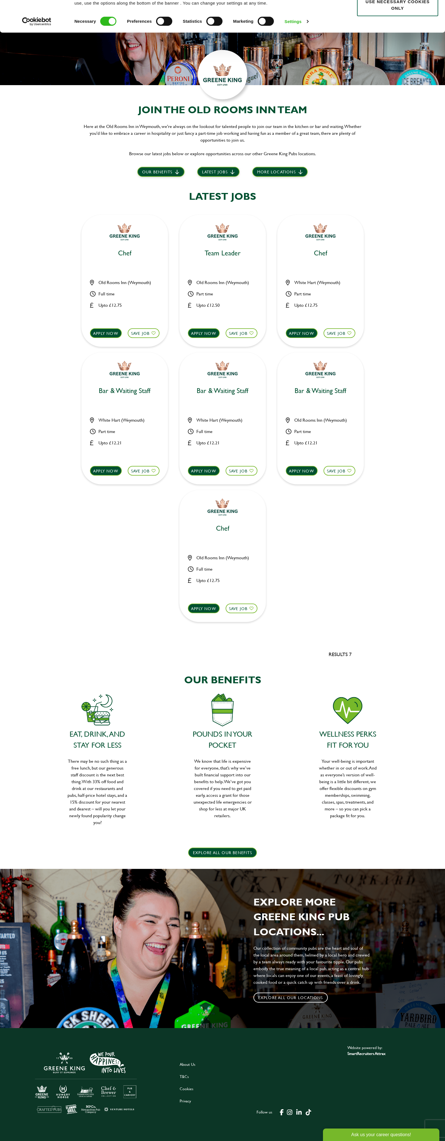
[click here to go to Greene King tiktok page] (308, 1111)
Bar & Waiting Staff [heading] (124, 390)
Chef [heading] (124, 253)
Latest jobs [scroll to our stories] (215, 172)
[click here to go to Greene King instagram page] (289, 1111)
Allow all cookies (397, 14)
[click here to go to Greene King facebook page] (281, 1111)
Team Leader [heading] (223, 253)
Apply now (105, 333)
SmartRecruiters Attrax (366, 1053)
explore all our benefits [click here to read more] (222, 853)
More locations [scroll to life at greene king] (276, 172)
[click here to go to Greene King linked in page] (299, 1111)
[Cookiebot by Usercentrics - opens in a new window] (37, 53)
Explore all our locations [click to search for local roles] (290, 998)
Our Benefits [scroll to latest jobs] (157, 172)
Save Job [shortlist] (140, 333)
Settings (293, 52)
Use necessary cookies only (398, 36)
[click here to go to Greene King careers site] (86, 1082)
